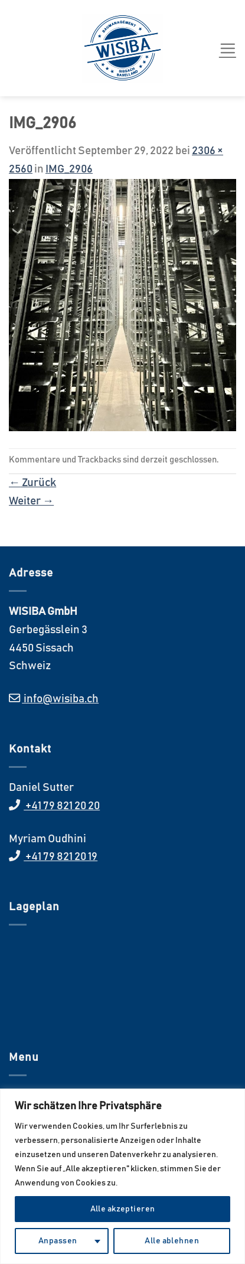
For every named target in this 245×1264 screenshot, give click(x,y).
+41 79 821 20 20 (62, 806)
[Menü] (227, 48)
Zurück (32, 482)
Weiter (31, 501)
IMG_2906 (69, 169)
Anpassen (57, 1241)
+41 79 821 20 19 (60, 856)
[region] (122, 1176)
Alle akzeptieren (122, 1209)
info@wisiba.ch (60, 699)
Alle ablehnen (171, 1241)
